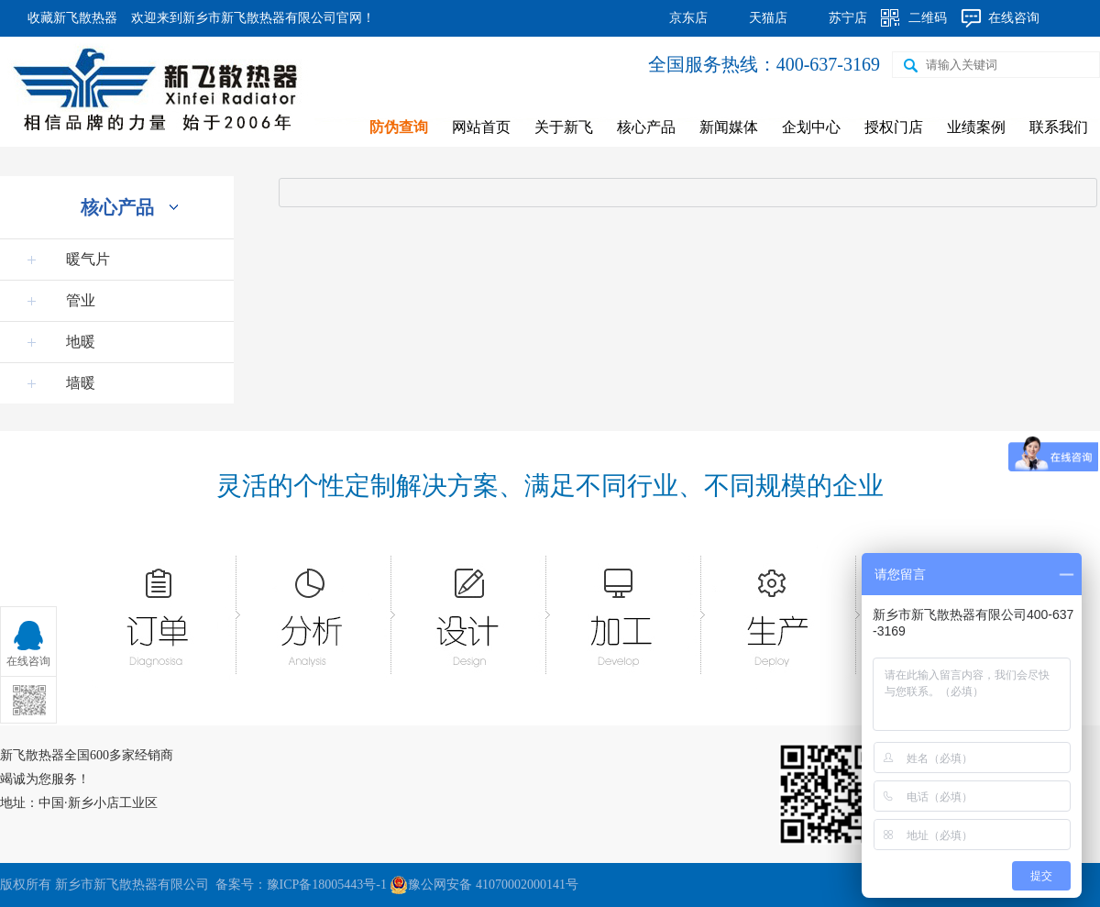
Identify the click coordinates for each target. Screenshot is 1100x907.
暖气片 (88, 259)
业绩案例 (976, 127)
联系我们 (1058, 127)
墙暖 (80, 383)
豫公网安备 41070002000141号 (484, 885)
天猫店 (768, 18)
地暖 (80, 341)
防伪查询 (398, 127)
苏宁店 (848, 18)
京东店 (688, 18)
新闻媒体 (728, 127)
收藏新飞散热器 (72, 18)
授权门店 (893, 127)
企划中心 (811, 127)
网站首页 (481, 127)
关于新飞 (563, 127)
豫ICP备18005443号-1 (327, 884)
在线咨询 (1014, 18)
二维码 (927, 18)
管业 (80, 300)
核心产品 (646, 127)
